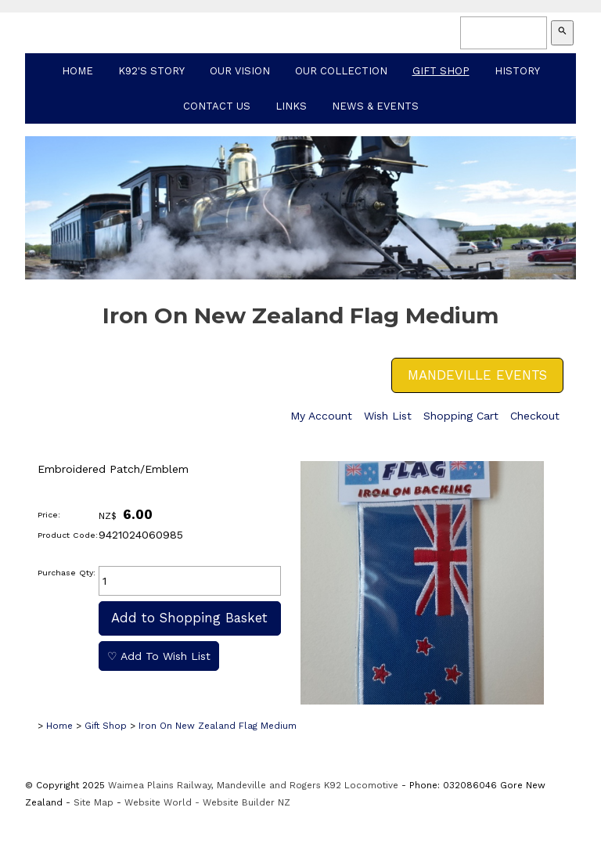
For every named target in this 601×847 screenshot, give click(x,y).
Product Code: (68, 535)
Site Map (93, 802)
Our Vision (240, 71)
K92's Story (151, 71)
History (517, 71)
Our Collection (341, 71)
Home (77, 71)
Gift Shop (441, 71)
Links (291, 106)
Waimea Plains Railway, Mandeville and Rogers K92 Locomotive (253, 785)
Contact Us (216, 106)
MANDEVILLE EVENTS (477, 375)
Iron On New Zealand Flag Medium (218, 725)
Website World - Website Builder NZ (207, 802)
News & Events (375, 106)
